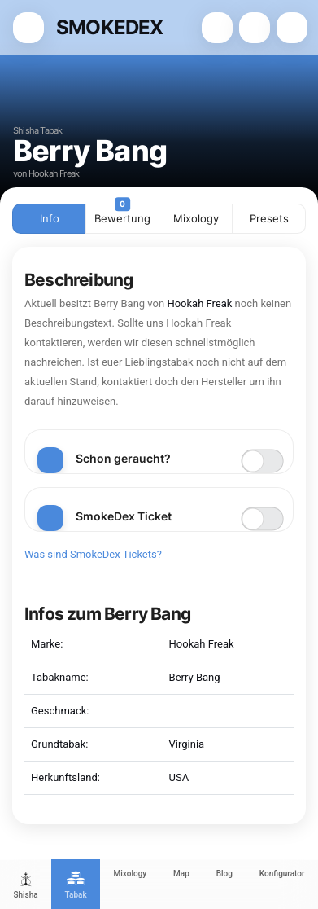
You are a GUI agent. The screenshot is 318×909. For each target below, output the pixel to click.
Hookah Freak (199, 303)
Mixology (196, 218)
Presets (269, 218)
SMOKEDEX (109, 27)
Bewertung (122, 214)
